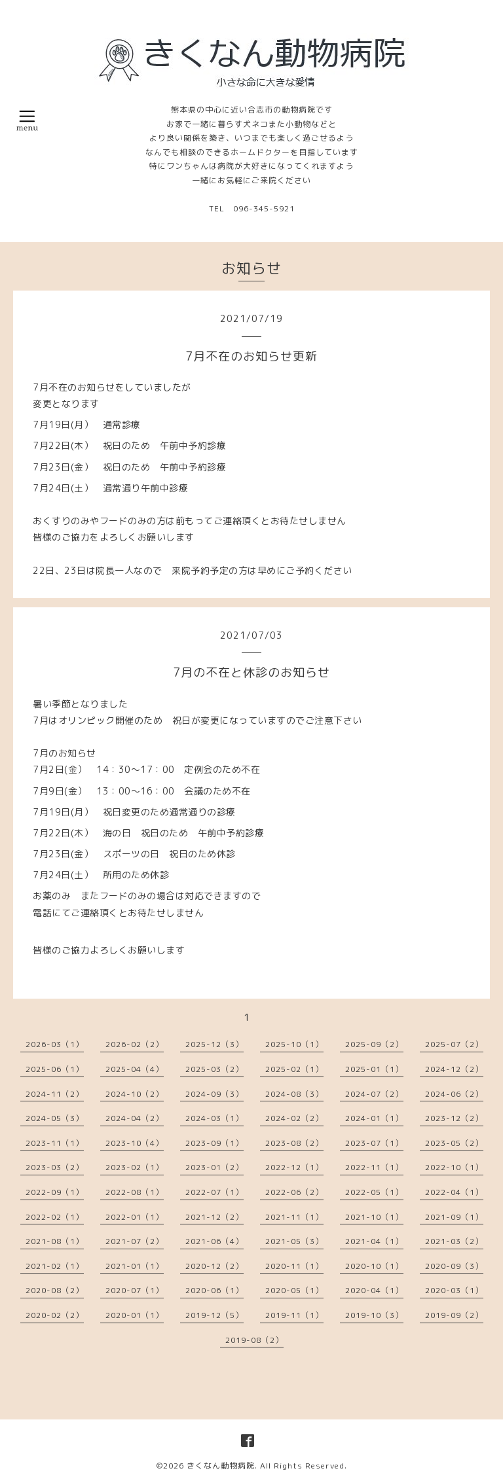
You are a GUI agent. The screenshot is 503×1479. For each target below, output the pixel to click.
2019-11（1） (294, 1315)
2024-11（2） (55, 1093)
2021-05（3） (294, 1241)
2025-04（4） (134, 1069)
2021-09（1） (454, 1216)
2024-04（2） (134, 1118)
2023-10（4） (134, 1143)
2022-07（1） (214, 1192)
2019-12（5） (214, 1315)
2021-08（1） (55, 1241)
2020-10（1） (374, 1266)
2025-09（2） (374, 1044)
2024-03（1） (214, 1118)
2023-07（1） (374, 1143)
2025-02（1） (294, 1069)
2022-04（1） (454, 1192)
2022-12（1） (294, 1167)
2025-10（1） (294, 1044)
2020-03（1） (454, 1290)
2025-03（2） (214, 1069)
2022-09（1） (55, 1192)
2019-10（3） (374, 1315)
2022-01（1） (134, 1216)
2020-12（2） (214, 1266)
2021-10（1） (374, 1216)
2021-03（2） (454, 1241)
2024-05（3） (55, 1118)
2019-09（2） (454, 1315)
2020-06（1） (214, 1290)
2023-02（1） (134, 1167)
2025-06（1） (55, 1069)
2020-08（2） (55, 1290)
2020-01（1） (134, 1315)
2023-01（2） (214, 1167)
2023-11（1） (55, 1143)
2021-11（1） (294, 1216)
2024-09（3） (214, 1093)
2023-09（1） (214, 1143)
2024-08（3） (294, 1093)
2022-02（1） (55, 1216)
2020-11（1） (294, 1266)
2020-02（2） (55, 1315)
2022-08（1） (134, 1192)
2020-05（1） (294, 1290)
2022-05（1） (374, 1192)
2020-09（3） (454, 1266)
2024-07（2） (374, 1093)
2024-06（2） (454, 1093)
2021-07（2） (134, 1241)
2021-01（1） (134, 1266)
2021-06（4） (214, 1241)
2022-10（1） (454, 1167)
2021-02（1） (55, 1266)
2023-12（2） (454, 1118)
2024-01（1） (374, 1118)
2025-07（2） (454, 1044)
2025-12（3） (214, 1044)
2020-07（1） (134, 1290)
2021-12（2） (214, 1216)
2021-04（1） (374, 1241)
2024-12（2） (454, 1069)
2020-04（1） (374, 1290)
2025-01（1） (374, 1069)
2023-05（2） (454, 1143)
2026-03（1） (55, 1044)
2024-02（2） (294, 1118)
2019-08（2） (254, 1339)
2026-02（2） (134, 1044)
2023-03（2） (55, 1167)
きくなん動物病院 (221, 1465)
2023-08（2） (294, 1143)
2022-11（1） (374, 1167)
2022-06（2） (294, 1192)
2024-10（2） (134, 1093)
